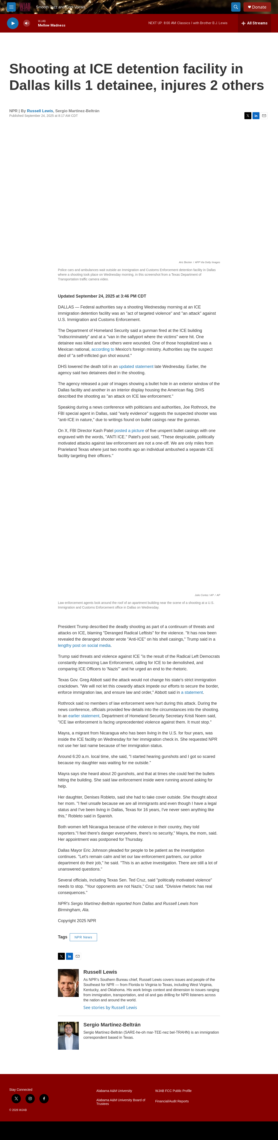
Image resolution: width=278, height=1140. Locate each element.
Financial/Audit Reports (172, 1101)
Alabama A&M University (114, 1091)
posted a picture (129, 430)
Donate (259, 7)
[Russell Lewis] (68, 983)
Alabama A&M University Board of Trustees (120, 1102)
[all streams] (254, 23)
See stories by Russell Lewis (110, 1007)
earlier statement (83, 716)
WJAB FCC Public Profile (173, 1091)
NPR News (83, 937)
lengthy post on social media (84, 645)
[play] (12, 23)
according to (103, 349)
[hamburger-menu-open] (11, 7)
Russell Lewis (40, 111)
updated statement (136, 366)
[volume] (27, 23)
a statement (192, 692)
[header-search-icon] (235, 7)
